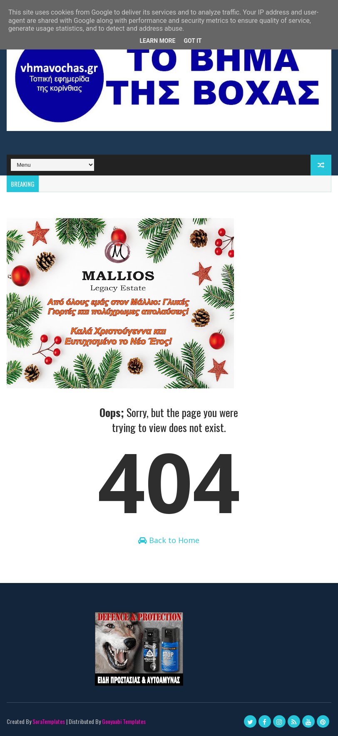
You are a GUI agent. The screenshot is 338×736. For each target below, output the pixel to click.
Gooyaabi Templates (124, 721)
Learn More (157, 40)
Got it (192, 40)
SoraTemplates (48, 721)
